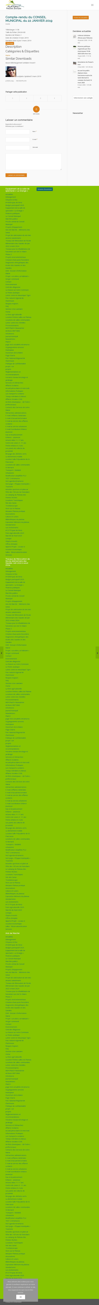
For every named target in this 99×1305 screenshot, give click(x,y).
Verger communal (12, 279)
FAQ (7, 306)
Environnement (11, 284)
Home (8, 312)
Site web (35, 147)
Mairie (8, 24)
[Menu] (92, 5)
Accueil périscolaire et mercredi (17, 388)
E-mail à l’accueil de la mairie (16, 418)
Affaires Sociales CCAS (14, 399)
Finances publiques (13, 213)
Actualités (9, 194)
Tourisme (9, 486)
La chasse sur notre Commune (17, 290)
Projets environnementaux (16, 257)
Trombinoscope (12, 506)
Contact (8, 282)
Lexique (8, 538)
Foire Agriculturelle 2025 (15, 533)
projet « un (10, 366)
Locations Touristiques (14, 500)
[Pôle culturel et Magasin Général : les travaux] (97, 652)
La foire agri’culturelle (14, 314)
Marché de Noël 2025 (14, 536)
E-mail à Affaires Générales (16, 415)
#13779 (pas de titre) (14, 530)
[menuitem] (92, 5)
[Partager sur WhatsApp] (41, 98)
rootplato (22, 81)
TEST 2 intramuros (13, 478)
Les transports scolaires (15, 394)
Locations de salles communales (18, 320)
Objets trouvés (11, 541)
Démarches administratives (16, 413)
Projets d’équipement (14, 227)
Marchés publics (12, 219)
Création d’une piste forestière (17, 260)
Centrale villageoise (13, 287)
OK (21, 1297)
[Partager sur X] (26, 98)
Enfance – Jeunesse (13, 437)
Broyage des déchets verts (16, 454)
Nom (35, 131)
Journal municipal (12, 336)
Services (9, 555)
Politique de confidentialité (16, 363)
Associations (10, 514)
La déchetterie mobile (14, 456)
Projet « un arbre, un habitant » (17, 276)
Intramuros (10, 333)
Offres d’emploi (11, 544)
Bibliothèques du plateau (15, 519)
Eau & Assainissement (14, 435)
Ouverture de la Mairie (14, 353)
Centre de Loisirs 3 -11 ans (16, 443)
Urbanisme (10, 473)
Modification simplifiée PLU (16, 476)
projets (8, 369)
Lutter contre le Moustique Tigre (18, 295)
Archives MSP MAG (13, 331)
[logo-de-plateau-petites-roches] (15, 5)
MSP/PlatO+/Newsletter (15, 328)
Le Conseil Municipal (13, 216)
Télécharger (9, 43)
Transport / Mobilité (13, 470)
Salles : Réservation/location (16, 552)
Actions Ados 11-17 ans (15, 440)
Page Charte (10, 355)
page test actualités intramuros (18, 344)
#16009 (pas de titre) (14, 202)
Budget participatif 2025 (15, 205)
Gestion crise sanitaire (14, 309)
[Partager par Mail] (54, 98)
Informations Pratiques (14, 391)
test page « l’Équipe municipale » (18, 484)
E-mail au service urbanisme (16, 426)
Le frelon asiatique (13, 293)
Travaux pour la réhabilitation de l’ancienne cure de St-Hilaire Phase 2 (18, 252)
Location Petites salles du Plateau (18, 317)
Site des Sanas (11, 503)
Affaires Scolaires (12, 385)
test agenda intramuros (15, 481)
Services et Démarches (14, 383)
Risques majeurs (12, 303)
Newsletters (10, 339)
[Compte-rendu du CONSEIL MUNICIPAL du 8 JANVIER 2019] (1, 652)
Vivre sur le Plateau (13, 508)
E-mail (35, 139)
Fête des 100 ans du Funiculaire (18, 492)
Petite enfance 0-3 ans (14, 445)
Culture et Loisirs (12, 516)
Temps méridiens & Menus (16, 396)
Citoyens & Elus (11, 200)
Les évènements (12, 527)
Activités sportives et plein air (17, 489)
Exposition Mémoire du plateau (17, 522)
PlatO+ (8, 342)
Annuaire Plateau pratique (15, 511)
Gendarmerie (11, 525)
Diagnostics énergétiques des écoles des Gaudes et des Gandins (17, 265)
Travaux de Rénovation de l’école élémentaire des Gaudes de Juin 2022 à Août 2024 (18, 243)
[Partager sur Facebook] (13, 98)
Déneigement (11, 197)
